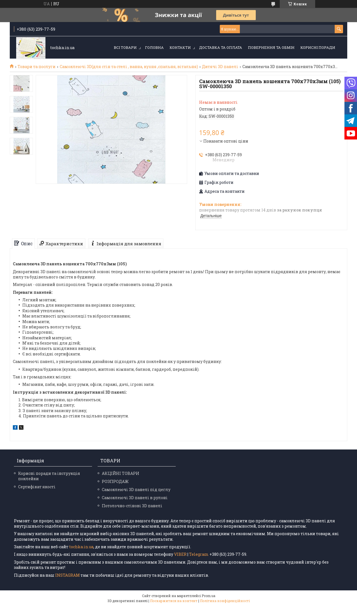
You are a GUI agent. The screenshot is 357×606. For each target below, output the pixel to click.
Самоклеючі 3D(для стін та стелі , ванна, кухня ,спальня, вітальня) (129, 66)
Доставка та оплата (220, 47)
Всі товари (125, 47)
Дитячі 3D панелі (220, 66)
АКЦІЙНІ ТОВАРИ (120, 473)
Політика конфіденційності (225, 600)
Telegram (199, 554)
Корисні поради (317, 47)
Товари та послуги (37, 66)
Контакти (180, 47)
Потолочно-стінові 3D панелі (132, 505)
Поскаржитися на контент (173, 600)
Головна (154, 47)
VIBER (180, 554)
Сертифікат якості (37, 486)
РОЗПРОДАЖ (115, 481)
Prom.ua (208, 595)
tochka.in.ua (81, 546)
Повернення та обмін (271, 47)
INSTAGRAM (68, 575)
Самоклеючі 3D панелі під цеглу (136, 489)
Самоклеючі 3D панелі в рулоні (135, 497)
